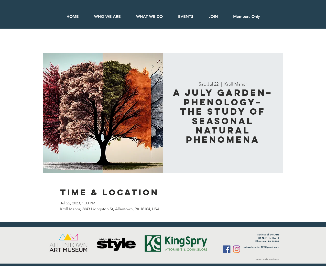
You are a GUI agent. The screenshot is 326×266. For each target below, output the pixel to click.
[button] (246, 17)
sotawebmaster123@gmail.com (261, 247)
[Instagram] (236, 249)
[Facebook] (226, 249)
